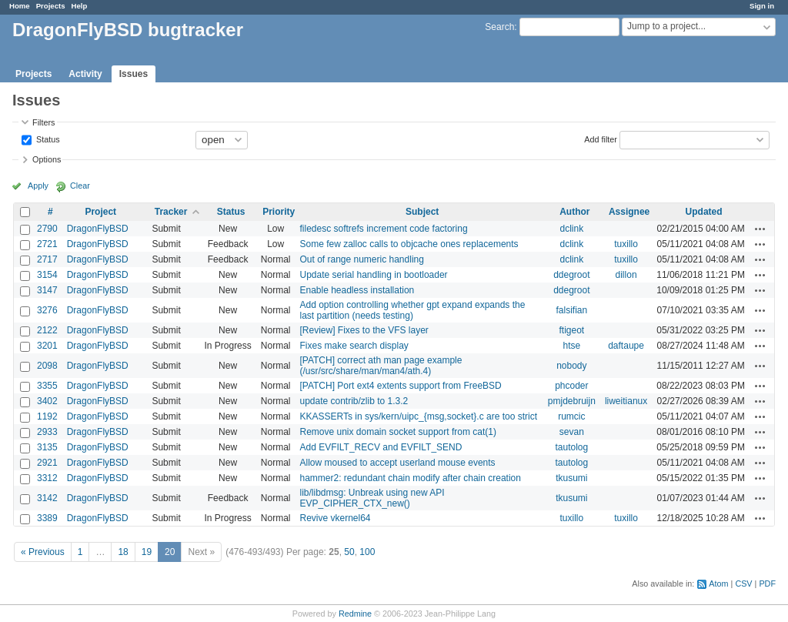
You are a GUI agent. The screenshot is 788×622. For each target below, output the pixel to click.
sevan (571, 431)
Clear (80, 185)
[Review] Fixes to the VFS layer (363, 330)
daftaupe (626, 345)
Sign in (762, 6)
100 (367, 552)
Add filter (600, 138)
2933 (47, 431)
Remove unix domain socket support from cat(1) (397, 431)
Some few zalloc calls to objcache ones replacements (408, 244)
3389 (47, 518)
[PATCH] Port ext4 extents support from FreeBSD (400, 385)
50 (349, 552)
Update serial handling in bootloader (373, 274)
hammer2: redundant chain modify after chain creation (410, 478)
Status (47, 138)
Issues (133, 74)
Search (499, 27)
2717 (47, 259)
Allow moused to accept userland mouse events (397, 462)
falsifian (572, 310)
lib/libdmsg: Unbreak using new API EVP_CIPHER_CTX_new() (371, 498)
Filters (43, 122)
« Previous (43, 552)
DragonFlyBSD (98, 228)
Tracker (171, 211)
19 (147, 552)
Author (574, 211)
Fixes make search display (353, 345)
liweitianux (626, 401)
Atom (718, 583)
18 (123, 552)
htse (572, 345)
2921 (47, 462)
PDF (767, 583)
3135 (47, 447)
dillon (626, 274)
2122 (47, 330)
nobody (571, 365)
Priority (278, 211)
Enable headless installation (356, 290)
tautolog (572, 447)
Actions (760, 228)
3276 (47, 310)
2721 (47, 244)
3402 (47, 401)
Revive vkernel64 (334, 518)
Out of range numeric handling (361, 259)
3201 (47, 345)
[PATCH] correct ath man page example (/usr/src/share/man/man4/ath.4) (380, 365)
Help (80, 6)
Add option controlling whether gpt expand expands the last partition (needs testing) (412, 310)
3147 (47, 290)
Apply (38, 185)
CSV (743, 583)
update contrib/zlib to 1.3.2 (353, 401)
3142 (47, 498)
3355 (47, 385)
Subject (422, 211)
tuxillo (626, 244)
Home (19, 6)
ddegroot (571, 274)
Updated (704, 211)
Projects (50, 6)
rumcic (571, 416)
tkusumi (571, 478)
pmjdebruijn (572, 401)
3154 (47, 274)
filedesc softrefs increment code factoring (383, 228)
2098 (47, 365)
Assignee (629, 211)
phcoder (571, 385)
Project (100, 211)
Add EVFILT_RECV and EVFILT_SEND (380, 447)
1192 (47, 416)
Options (46, 159)
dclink (572, 228)
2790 (47, 228)
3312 (47, 478)
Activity (85, 74)
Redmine (355, 613)
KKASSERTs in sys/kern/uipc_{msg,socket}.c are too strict (418, 416)
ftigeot (572, 330)
